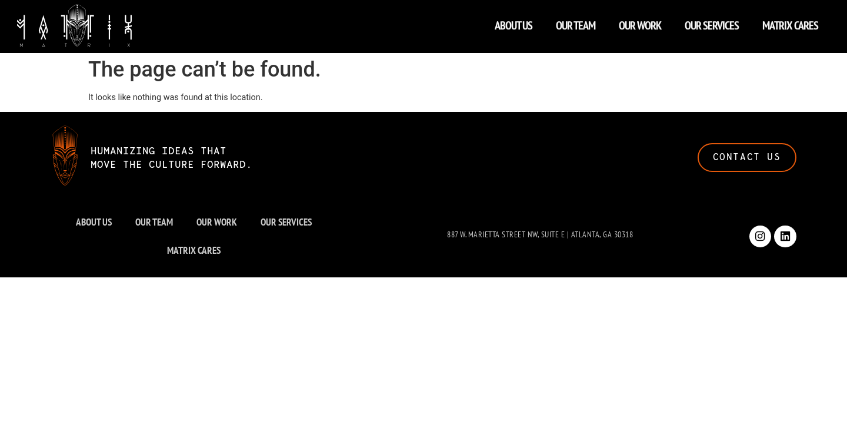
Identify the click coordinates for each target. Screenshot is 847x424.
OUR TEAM (575, 22)
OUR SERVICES (712, 22)
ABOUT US (513, 22)
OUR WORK (640, 22)
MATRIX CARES (790, 22)
